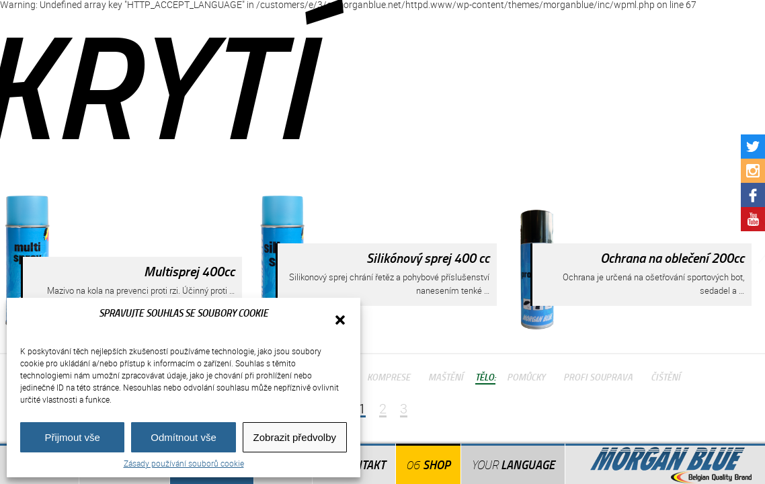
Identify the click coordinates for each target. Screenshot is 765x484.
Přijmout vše (72, 437)
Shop (436, 464)
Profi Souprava (598, 376)
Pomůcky (526, 376)
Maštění (445, 376)
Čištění (665, 376)
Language (513, 464)
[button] (340, 320)
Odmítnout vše (183, 437)
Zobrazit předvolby (294, 437)
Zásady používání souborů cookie (184, 463)
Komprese (388, 376)
